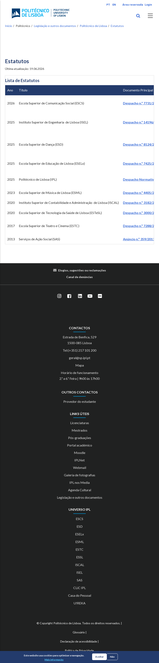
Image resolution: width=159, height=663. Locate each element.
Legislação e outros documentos (55, 26)
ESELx (79, 534)
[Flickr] (100, 296)
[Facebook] (69, 296)
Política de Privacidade (79, 650)
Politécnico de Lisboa (93, 26)
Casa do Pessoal (79, 595)
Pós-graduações (79, 438)
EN (114, 4)
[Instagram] (59, 296)
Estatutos (117, 26)
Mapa (79, 365)
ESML (79, 542)
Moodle (79, 453)
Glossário (79, 632)
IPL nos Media (79, 482)
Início (8, 26)
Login (148, 4)
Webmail (79, 467)
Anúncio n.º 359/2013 (139, 239)
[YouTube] (90, 296)
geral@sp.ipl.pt (79, 358)
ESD (80, 526)
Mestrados (79, 430)
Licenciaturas (79, 423)
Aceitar (99, 656)
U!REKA (79, 603)
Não (112, 656)
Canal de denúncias (79, 277)
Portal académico (79, 445)
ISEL (79, 572)
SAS (79, 580)
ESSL (79, 557)
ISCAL (79, 565)
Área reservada (132, 4)
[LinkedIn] (80, 296)
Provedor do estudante (79, 401)
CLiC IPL (79, 588)
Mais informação (54, 659)
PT (108, 4)
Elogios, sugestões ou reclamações (82, 270)
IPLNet (79, 460)
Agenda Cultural (79, 490)
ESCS (79, 519)
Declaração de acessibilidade (78, 641)
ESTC (79, 549)
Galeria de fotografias (79, 475)
